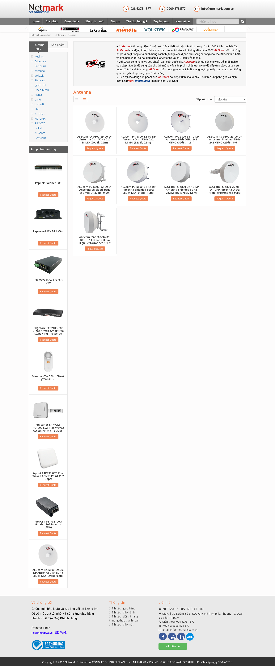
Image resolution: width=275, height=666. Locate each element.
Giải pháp (52, 21)
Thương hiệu (38, 46)
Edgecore (40, 61)
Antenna (41, 137)
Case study (71, 21)
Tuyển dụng (161, 21)
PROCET (40, 123)
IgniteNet (40, 85)
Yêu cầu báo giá (136, 21)
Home (36, 21)
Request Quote (48, 194)
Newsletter (183, 21)
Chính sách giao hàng (122, 608)
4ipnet (38, 94)
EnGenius (40, 66)
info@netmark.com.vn (183, 629)
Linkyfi (38, 128)
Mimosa (40, 71)
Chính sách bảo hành (122, 612)
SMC (37, 109)
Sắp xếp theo (205, 99)
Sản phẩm (58, 45)
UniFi (38, 99)
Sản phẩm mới (94, 21)
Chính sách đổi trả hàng (123, 616)
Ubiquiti (39, 104)
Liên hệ (173, 646)
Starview (40, 80)
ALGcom (40, 133)
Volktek (39, 75)
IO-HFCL (40, 114)
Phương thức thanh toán (124, 620)
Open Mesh (42, 90)
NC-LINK (40, 118)
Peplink (39, 56)
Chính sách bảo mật (121, 624)
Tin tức (115, 21)
